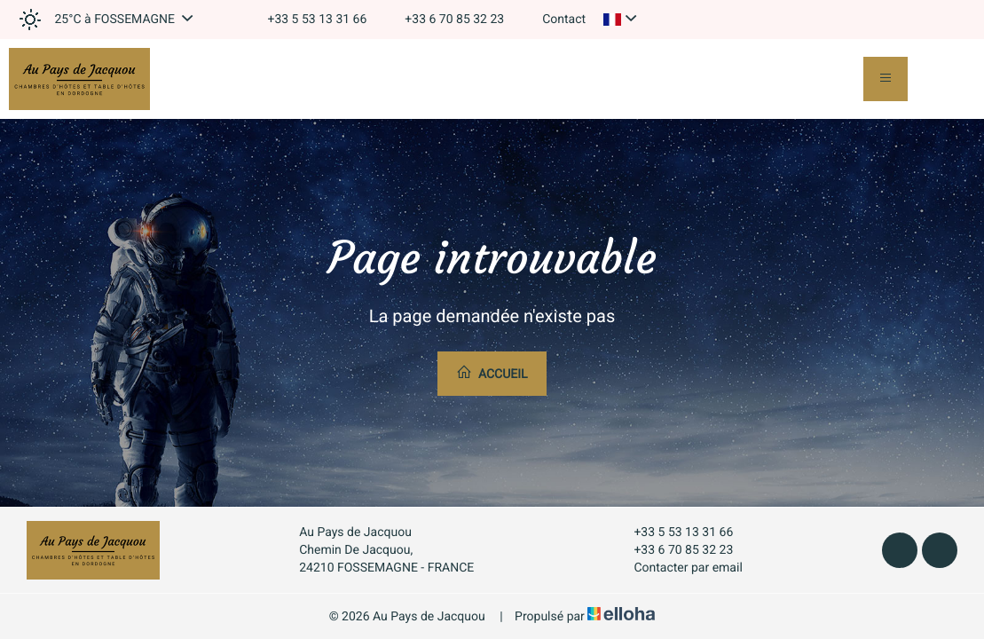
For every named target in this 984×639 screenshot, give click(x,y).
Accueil (491, 373)
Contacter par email (677, 568)
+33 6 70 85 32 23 (673, 550)
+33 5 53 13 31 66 (673, 532)
